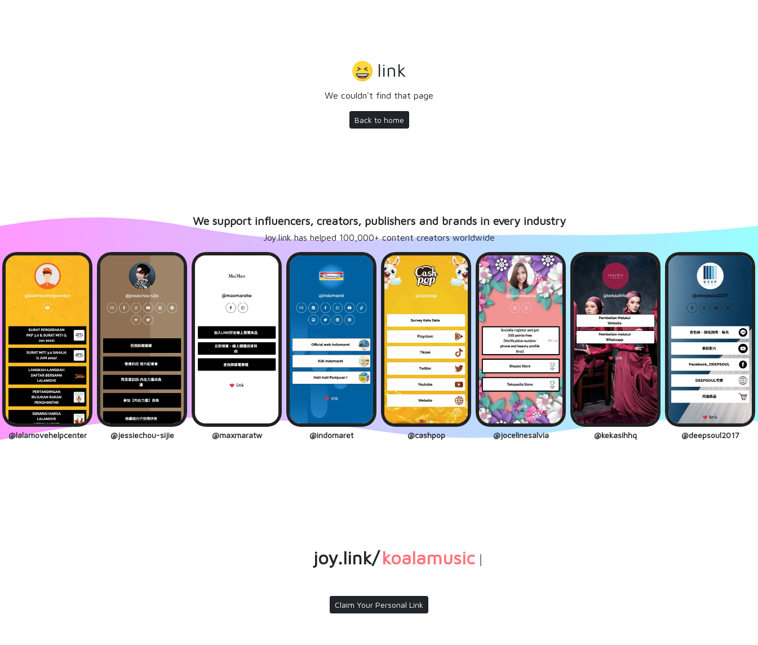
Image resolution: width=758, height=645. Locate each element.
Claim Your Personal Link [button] (379, 604)
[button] (379, 71)
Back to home (379, 120)
